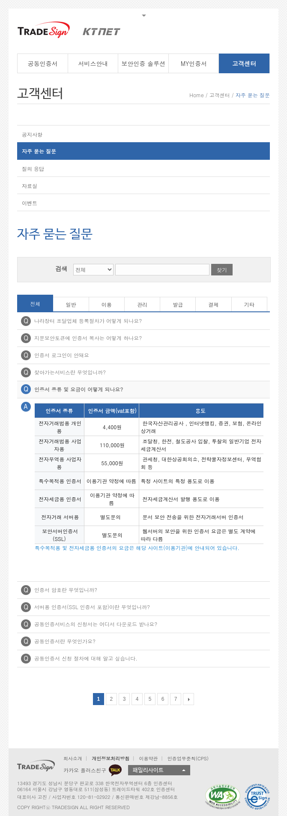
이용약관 (148, 758)
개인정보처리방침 (110, 758)
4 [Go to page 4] (137, 699)
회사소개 (72, 758)
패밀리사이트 (148, 770)
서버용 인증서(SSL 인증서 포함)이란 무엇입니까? (92, 606)
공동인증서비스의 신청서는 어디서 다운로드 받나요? (95, 624)
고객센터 (219, 95)
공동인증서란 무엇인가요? (65, 641)
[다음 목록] (188, 699)
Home (196, 95)
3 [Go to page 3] (124, 699)
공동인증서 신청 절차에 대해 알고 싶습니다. (86, 658)
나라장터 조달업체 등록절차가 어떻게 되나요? (88, 320)
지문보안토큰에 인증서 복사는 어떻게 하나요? (88, 337)
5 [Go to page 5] (150, 699)
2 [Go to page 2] (111, 699)
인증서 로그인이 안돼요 (61, 355)
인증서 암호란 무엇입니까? (65, 589)
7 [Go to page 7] (175, 699)
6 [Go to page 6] (162, 699)
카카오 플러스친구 (92, 770)
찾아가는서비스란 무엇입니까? (70, 372)
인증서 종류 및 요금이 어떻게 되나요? (78, 389)
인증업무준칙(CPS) (188, 758)
